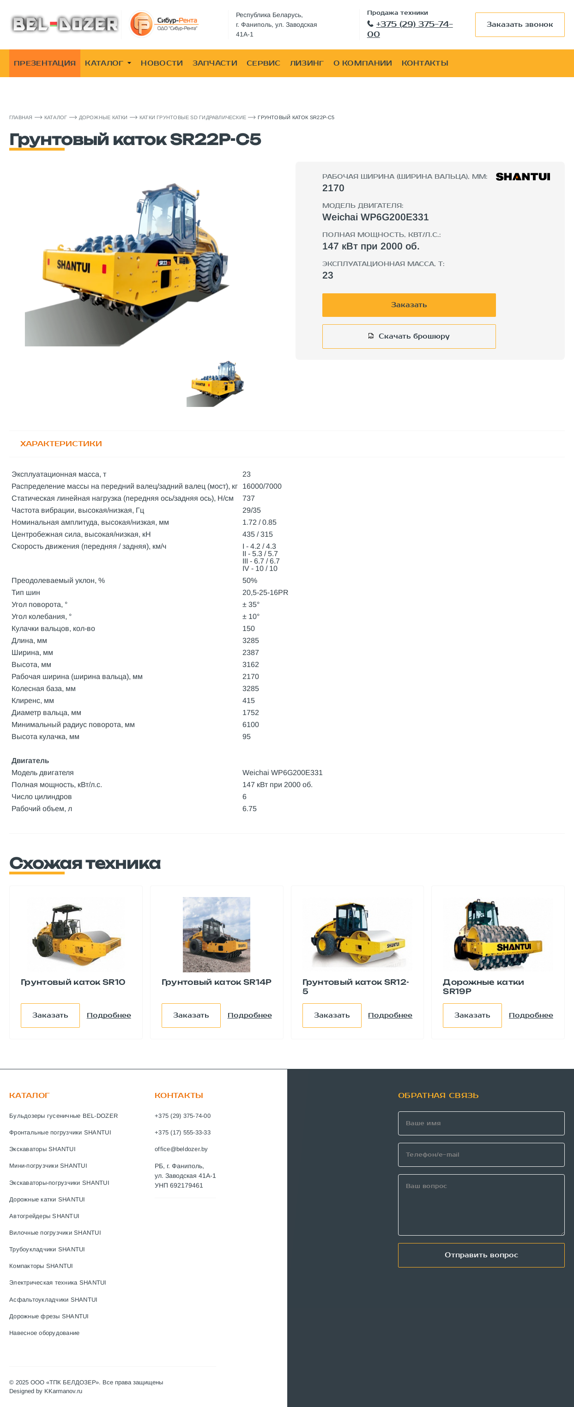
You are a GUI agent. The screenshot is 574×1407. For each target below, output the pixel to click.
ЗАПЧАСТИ (215, 63)
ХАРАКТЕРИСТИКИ (61, 444)
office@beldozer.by (181, 1149)
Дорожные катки (103, 117)
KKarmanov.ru (63, 1391)
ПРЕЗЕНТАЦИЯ (45, 63)
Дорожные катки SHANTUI (47, 1199)
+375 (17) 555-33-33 (183, 1132)
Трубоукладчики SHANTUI (47, 1249)
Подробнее (109, 1015)
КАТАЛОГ (108, 63)
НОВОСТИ (162, 63)
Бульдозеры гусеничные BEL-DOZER (63, 1115)
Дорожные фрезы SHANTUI (49, 1316)
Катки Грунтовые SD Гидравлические (192, 117)
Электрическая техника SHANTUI (58, 1282)
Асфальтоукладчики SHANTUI (53, 1299)
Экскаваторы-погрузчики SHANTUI (59, 1182)
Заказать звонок (520, 24)
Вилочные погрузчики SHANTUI (55, 1232)
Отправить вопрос (481, 1255)
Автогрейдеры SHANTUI (44, 1216)
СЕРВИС (264, 63)
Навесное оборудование (44, 1332)
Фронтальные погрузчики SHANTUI (60, 1132)
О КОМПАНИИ (363, 63)
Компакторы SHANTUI (41, 1265)
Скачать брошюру (414, 336)
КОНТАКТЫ (425, 63)
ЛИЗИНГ (307, 63)
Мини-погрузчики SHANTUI (48, 1165)
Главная (21, 117)
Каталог (55, 117)
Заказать (409, 304)
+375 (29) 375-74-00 (410, 29)
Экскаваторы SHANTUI (42, 1149)
